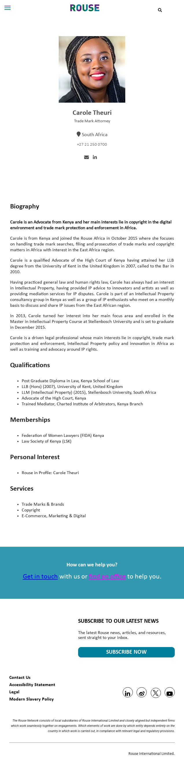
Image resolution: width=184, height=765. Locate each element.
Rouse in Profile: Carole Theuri (50, 473)
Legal (14, 691)
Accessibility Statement (32, 684)
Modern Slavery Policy (31, 699)
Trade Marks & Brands (43, 504)
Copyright (31, 510)
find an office (107, 576)
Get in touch (40, 576)
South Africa (95, 135)
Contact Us (19, 677)
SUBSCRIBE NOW (126, 652)
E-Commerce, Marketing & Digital (54, 516)
